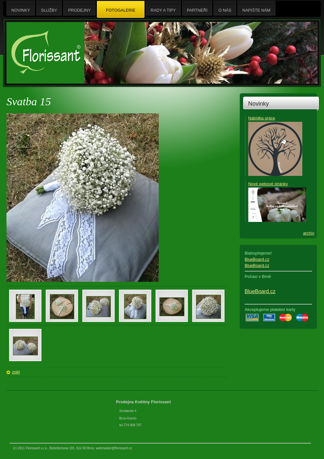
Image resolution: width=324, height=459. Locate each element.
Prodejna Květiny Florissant (144, 401)
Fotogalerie (120, 9)
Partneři (197, 8)
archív (308, 233)
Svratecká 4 (127, 411)
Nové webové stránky (268, 183)
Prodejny (79, 8)
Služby (49, 8)
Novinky (258, 103)
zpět (16, 372)
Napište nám (256, 8)
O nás (225, 8)
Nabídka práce (261, 118)
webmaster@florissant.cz (114, 448)
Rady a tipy (163, 8)
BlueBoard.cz (257, 259)
